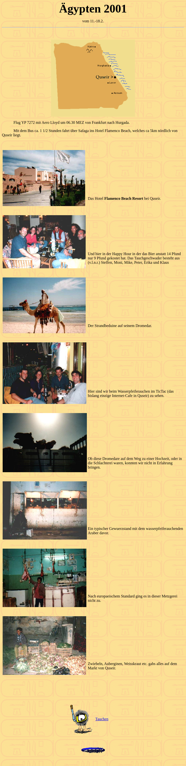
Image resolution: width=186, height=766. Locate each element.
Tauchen (101, 719)
